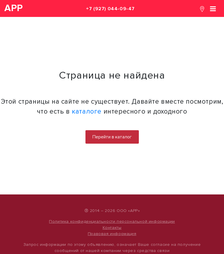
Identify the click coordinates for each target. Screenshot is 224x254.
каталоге (87, 111)
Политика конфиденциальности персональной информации (112, 221)
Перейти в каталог (112, 137)
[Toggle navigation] (213, 8)
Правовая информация (112, 233)
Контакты (112, 227)
